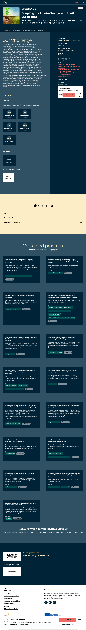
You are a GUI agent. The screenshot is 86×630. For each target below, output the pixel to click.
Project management (11, 385)
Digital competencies (54, 487)
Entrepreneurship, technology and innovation (69, 67)
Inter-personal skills (64, 71)
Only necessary (67, 625)
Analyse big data (10, 354)
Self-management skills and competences (59, 311)
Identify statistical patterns (55, 272)
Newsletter (8, 598)
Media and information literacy (68, 73)
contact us (68, 95)
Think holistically (10, 389)
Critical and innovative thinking (68, 69)
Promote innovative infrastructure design (59, 457)
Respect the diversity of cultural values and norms (61, 317)
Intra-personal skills (64, 74)
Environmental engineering (55, 453)
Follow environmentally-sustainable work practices (18, 276)
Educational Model (11, 609)
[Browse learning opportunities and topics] (84, 2)
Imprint (6, 606)
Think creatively (53, 384)
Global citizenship (64, 76)
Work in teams (19, 389)
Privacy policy (9, 604)
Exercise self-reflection (54, 314)
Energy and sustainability (66, 65)
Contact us (8, 593)
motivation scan (15, 532)
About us (7, 591)
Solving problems (23, 385)
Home (6, 588)
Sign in (77, 2)
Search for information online (13, 309)
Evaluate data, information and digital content (60, 307)
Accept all (67, 620)
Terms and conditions (12, 601)
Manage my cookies (11, 596)
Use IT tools (8, 518)
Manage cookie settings (19, 624)
